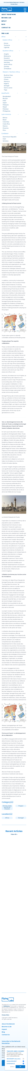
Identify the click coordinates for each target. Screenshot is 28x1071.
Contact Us (5, 28)
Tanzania (7, 45)
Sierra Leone (8, 88)
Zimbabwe (7, 68)
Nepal (5, 107)
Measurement (12, 1061)
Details (12, 1066)
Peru (4, 130)
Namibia (7, 62)
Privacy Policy (5, 1015)
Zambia (6, 66)
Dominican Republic (10, 137)
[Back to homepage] (7, 10)
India (4, 100)
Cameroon (7, 77)
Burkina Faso (8, 75)
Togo (5, 90)
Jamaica (5, 141)
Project (20, 806)
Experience (11, 1063)
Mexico (5, 126)
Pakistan (6, 109)
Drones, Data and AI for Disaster (7, 807)
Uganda (6, 47)
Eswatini (7, 58)
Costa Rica (6, 124)
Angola (6, 54)
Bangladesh (7, 96)
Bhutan (5, 98)
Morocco (7, 81)
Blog (3, 24)
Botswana (7, 56)
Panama (5, 128)
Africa (7, 818)
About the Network (8, 14)
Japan (5, 103)
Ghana (6, 79)
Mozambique (8, 60)
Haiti (4, 139)
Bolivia (5, 117)
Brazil (4, 120)
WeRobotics (6, 1006)
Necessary (13, 1058)
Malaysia (6, 105)
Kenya (6, 43)
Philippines (6, 111)
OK (20, 1066)
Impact (4, 21)
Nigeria (6, 83)
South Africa (8, 64)
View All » (14, 834)
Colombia (6, 122)
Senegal (6, 86)
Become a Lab (6, 18)
